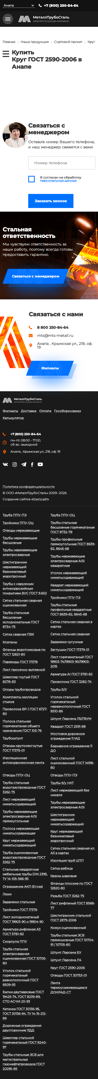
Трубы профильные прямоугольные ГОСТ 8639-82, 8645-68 (72, 544)
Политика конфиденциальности (29, 486)
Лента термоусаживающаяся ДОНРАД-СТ (68, 987)
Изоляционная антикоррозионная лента (23, 760)
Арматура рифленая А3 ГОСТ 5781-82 (22, 931)
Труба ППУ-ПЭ (14, 515)
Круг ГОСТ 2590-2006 (67, 968)
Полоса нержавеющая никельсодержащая (21, 830)
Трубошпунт (13, 738)
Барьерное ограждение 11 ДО (71, 748)
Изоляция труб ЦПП (67, 860)
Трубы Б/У (58, 689)
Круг (91, 42)
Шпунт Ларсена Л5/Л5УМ (70, 719)
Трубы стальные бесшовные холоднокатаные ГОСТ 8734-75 (21, 620)
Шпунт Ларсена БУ (65, 952)
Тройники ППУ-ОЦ (18, 523)
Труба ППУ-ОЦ (62, 515)
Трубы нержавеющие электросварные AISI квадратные (67, 560)
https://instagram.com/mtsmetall (14, 464)
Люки (7, 894)
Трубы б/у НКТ (62, 783)
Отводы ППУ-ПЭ (63, 775)
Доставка (28, 411)
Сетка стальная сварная (70, 634)
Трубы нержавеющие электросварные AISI (67, 804)
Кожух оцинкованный (68, 928)
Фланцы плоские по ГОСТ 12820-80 (71, 885)
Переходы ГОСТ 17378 (20, 662)
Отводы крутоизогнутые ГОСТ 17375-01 (22, 748)
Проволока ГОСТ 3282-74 (70, 682)
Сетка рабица (61, 868)
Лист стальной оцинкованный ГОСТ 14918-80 (72, 762)
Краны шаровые (63, 876)
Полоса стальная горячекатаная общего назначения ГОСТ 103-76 (22, 726)
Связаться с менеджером (35, 276)
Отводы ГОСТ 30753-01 (68, 975)
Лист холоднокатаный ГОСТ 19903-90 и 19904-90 (23, 919)
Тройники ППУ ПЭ (65, 598)
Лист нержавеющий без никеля (69, 792)
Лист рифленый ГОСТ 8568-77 (72, 905)
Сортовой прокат (68, 42)
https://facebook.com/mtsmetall (32, 464)
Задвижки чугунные (66, 642)
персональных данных (58, 180)
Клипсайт (40, 499)
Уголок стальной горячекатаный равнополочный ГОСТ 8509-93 (20, 978)
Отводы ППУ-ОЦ (16, 775)
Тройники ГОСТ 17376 (20, 910)
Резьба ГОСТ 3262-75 (67, 896)
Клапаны (10, 642)
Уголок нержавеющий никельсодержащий (68, 575)
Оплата (45, 411)
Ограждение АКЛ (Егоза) (23, 886)
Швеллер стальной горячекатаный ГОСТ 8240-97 (25, 1042)
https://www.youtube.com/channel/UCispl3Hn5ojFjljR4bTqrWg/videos (40, 464)
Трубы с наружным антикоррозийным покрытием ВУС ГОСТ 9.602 (25, 588)
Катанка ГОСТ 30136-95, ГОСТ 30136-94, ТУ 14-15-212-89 (25, 1013)
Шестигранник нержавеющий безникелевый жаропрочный (15, 569)
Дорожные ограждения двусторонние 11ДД (22, 1028)
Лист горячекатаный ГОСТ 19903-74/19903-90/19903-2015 (71, 661)
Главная (9, 42)
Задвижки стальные (19, 902)
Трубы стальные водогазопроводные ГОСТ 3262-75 (24, 787)
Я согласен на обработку (60, 179)
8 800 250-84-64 (52, 327)
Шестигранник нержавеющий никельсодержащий (67, 819)
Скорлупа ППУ (15, 941)
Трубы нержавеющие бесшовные (20, 540)
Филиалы (50, 368)
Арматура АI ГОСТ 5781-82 (71, 674)
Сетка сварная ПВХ (18, 634)
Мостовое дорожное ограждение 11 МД (67, 736)
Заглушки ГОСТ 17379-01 (69, 650)
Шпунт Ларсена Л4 (65, 960)
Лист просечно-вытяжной (24, 670)
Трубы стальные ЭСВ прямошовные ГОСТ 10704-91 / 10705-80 (72, 940)
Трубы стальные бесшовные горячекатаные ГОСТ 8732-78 (72, 527)
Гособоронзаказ (67, 411)
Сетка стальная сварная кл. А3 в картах (72, 850)
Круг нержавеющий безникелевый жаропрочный (66, 836)
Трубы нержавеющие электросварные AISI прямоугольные (20, 816)
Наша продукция (35, 42)
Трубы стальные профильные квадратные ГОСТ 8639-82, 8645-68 (70, 609)
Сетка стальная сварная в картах (71, 624)
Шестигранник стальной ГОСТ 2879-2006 (70, 917)
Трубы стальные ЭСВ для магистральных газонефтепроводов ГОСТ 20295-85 (24, 1062)
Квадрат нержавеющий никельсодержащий (69, 587)
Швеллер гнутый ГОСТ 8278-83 (21, 679)
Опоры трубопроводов (22, 689)
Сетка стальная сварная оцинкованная (22, 602)
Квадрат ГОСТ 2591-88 (68, 726)
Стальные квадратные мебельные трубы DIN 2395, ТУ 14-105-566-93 (25, 874)
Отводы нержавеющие (21, 530)
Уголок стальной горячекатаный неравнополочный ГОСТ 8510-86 (70, 704)
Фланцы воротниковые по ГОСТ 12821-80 (24, 652)
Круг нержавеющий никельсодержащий (19, 842)
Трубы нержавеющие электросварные (20, 552)
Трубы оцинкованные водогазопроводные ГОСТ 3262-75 (24, 857)
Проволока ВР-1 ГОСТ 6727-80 (25, 711)
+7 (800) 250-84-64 (61, 5)
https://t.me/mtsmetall (23, 464)
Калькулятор (13, 418)
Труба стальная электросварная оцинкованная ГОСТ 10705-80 (25, 956)
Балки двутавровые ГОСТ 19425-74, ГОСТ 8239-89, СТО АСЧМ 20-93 (23, 996)
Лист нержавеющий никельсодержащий (19, 801)
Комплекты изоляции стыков (20, 699)
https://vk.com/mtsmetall (5, 464)
